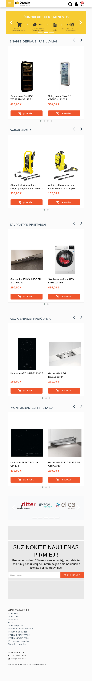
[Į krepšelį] (27, 113)
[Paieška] (70, 5)
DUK (10, 622)
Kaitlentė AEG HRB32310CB (27, 373)
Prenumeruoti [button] (72, 575)
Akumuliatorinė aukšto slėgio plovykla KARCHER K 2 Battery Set (27, 188)
